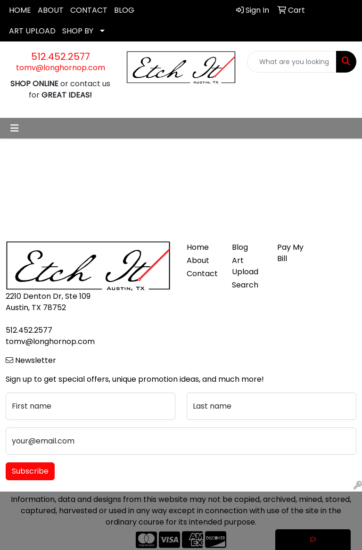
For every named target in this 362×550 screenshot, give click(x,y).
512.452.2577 (60, 56)
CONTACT (88, 10)
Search (245, 284)
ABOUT (51, 10)
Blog (240, 247)
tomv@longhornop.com (60, 67)
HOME (20, 10)
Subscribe (30, 471)
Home (198, 247)
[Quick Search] (292, 62)
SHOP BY (77, 30)
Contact (202, 273)
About (198, 260)
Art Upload (245, 266)
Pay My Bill (290, 253)
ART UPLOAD (32, 30)
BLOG (124, 10)
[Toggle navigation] (15, 128)
